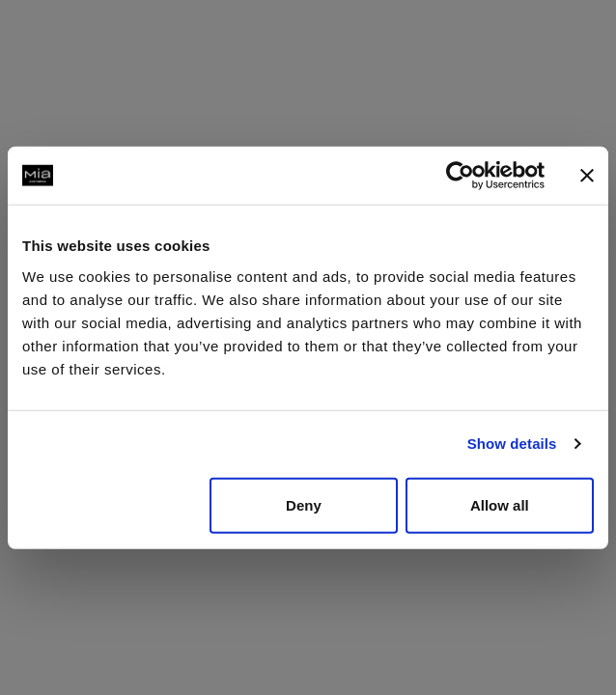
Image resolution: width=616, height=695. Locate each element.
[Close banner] (587, 175)
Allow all (499, 504)
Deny (304, 504)
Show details (512, 443)
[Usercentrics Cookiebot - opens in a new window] (460, 175)
